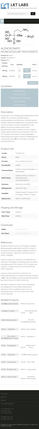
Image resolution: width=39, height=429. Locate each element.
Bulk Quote (33, 83)
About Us (3, 397)
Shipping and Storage (19, 97)
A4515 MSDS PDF (22, 229)
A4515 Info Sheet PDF (23, 233)
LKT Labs (19, 5)
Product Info (19, 94)
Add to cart (27, 70)
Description (19, 90)
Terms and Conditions (7, 403)
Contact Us (4, 393)
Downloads (19, 101)
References (19, 104)
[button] (2, 21)
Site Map (3, 400)
